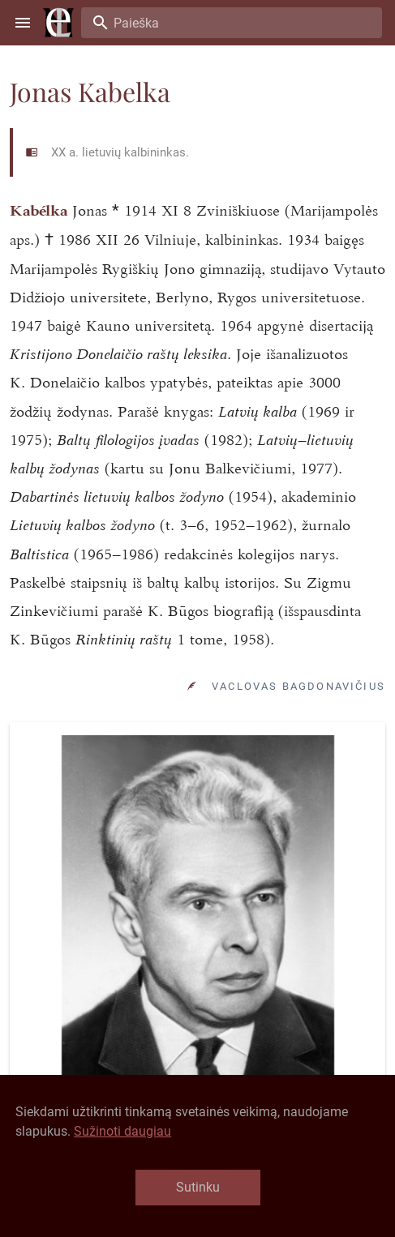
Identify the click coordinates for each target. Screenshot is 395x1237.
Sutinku (198, 1187)
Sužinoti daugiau (122, 1131)
